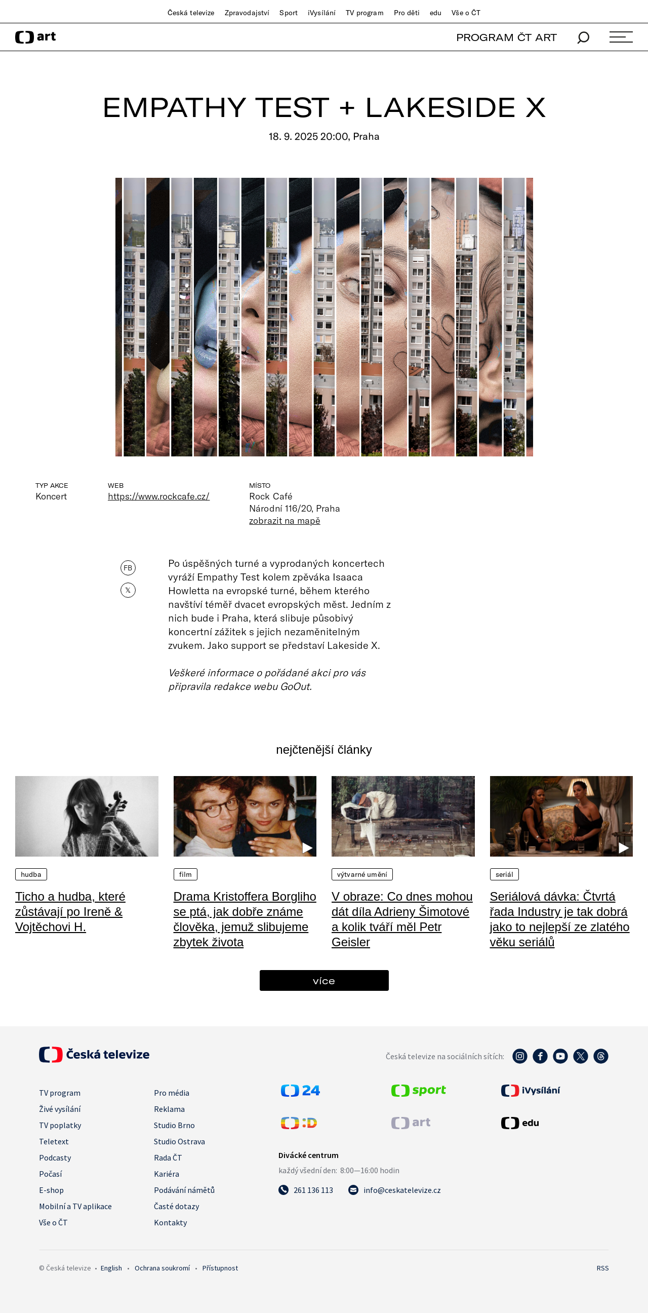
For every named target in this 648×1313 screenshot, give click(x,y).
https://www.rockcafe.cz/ (159, 495)
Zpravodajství (247, 12)
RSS (603, 1267)
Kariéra (166, 1174)
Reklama (169, 1109)
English (111, 1267)
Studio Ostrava (179, 1141)
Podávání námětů (184, 1190)
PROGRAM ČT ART (506, 37)
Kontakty (170, 1222)
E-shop (51, 1190)
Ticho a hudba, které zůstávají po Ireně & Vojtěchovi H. (70, 912)
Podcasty (55, 1157)
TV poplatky (60, 1125)
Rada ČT (168, 1157)
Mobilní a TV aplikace (75, 1206)
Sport (288, 12)
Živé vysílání (59, 1109)
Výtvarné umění (362, 874)
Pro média (171, 1093)
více (324, 980)
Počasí (50, 1174)
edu (435, 12)
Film (185, 874)
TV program (364, 12)
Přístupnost (220, 1267)
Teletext (54, 1141)
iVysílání (322, 12)
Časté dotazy (176, 1206)
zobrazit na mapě (284, 520)
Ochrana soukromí (162, 1267)
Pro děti (407, 12)
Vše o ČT (466, 12)
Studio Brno (174, 1125)
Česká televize (191, 12)
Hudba (31, 874)
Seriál (505, 874)
